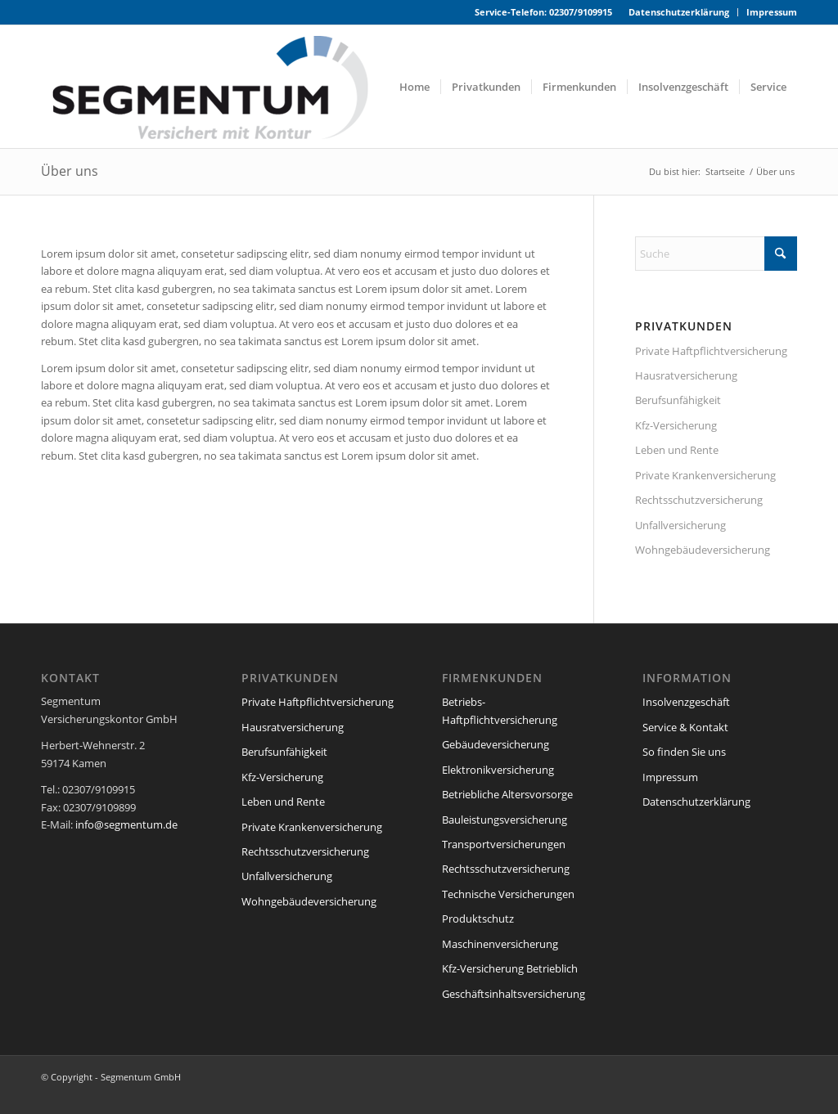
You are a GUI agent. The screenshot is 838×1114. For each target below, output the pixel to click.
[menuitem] (679, 12)
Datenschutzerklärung (678, 12)
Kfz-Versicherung (676, 425)
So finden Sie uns (684, 751)
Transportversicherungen (503, 844)
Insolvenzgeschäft (686, 701)
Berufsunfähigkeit (678, 400)
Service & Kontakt (685, 727)
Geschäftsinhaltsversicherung (513, 993)
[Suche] (716, 253)
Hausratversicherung (686, 375)
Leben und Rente (677, 449)
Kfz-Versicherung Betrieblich (510, 968)
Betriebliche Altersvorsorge (507, 794)
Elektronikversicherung (498, 769)
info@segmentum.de (126, 824)
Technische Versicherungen (508, 894)
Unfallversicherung (680, 525)
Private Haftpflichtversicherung (711, 351)
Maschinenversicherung (500, 944)
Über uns (69, 171)
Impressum (771, 12)
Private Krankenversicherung (705, 475)
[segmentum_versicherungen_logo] (228, 86)
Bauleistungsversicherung (504, 819)
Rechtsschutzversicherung (699, 499)
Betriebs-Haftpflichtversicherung (499, 710)
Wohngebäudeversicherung (702, 549)
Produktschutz (478, 918)
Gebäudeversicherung (495, 744)
